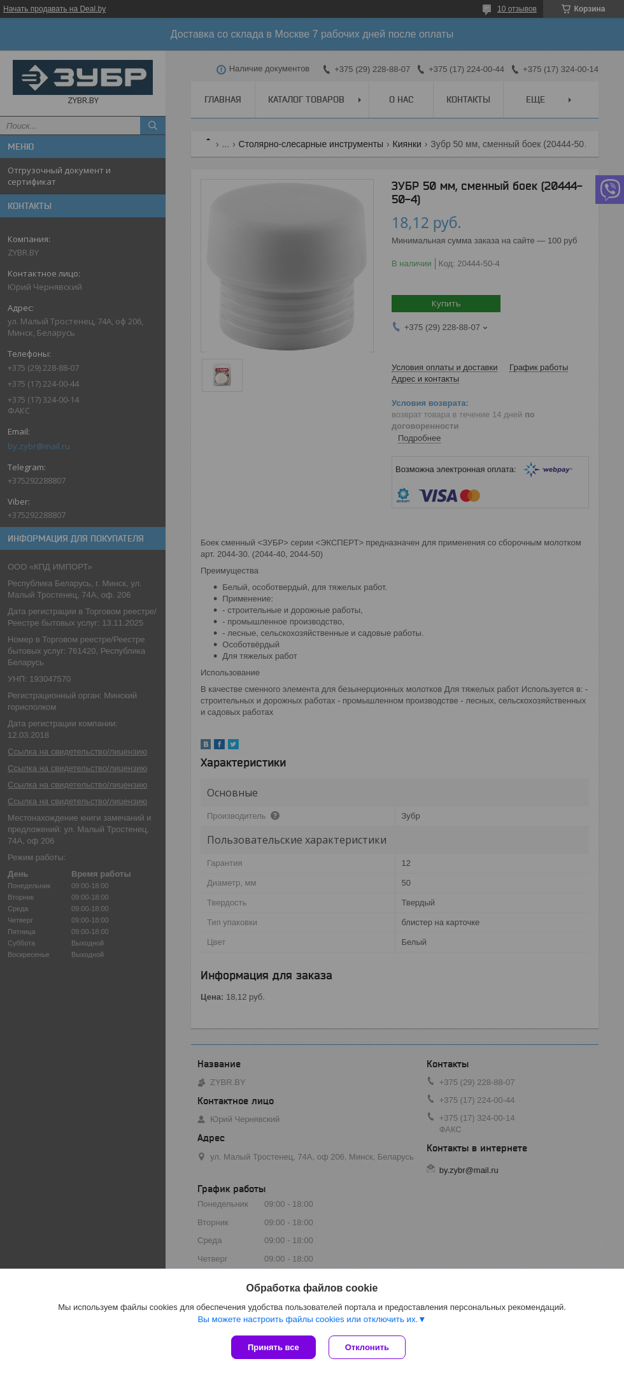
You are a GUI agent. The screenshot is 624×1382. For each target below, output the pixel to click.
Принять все (273, 1347)
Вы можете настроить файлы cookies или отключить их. (307, 1319)
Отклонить (367, 1347)
